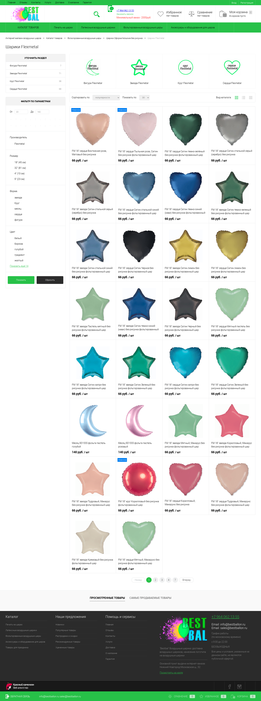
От (11, 111)
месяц (18, 208)
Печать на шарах (63, 27)
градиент (20, 255)
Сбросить (50, 280)
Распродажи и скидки (66, 636)
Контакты (36, 2)
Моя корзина (240, 12)
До (32, 111)
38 (60, 81)
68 (60, 89)
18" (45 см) (20, 162)
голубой (19, 249)
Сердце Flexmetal (18, 89)
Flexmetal (20, 143)
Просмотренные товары (107, 598)
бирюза (19, 243)
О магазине (73, 2)
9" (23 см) (20, 179)
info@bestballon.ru (232, 624)
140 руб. (80, 452)
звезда (18, 197)
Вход (234, 3)
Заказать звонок (125, 14)
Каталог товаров (28, 27)
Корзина (243, 696)
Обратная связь (18, 696)
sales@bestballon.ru (233, 628)
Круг (17, 203)
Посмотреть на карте (171, 672)
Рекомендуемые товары (68, 641)
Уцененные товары (65, 647)
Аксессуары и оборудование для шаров (193, 27)
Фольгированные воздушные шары (143, 27)
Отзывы (23, 2)
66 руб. (80, 160)
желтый (19, 260)
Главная (12, 2)
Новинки (60, 624)
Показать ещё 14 (19, 266)
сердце (18, 214)
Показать (21, 280)
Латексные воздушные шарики (98, 27)
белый (18, 238)
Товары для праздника (17, 647)
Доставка (59, 2)
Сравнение (204, 12)
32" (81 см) (20, 168)
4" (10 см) (20, 173)
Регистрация (247, 3)
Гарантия (87, 2)
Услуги (48, 2)
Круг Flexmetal (17, 81)
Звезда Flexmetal (18, 73)
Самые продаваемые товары (150, 598)
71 (60, 73)
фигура (18, 219)
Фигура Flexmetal (18, 65)
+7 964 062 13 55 (225, 617)
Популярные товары (66, 630)
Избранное (174, 12)
